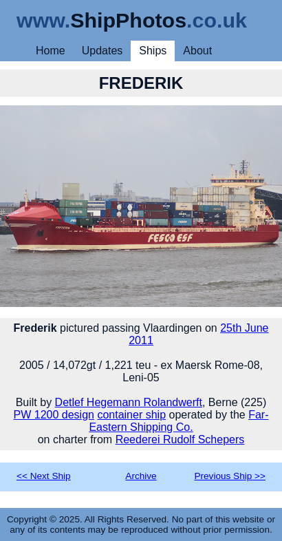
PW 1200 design (54, 415)
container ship (131, 415)
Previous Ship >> (229, 476)
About (197, 50)
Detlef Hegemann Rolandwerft (128, 402)
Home (50, 50)
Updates (102, 50)
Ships (152, 50)
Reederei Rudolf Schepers (180, 439)
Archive (140, 476)
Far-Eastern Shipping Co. (178, 421)
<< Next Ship (44, 476)
